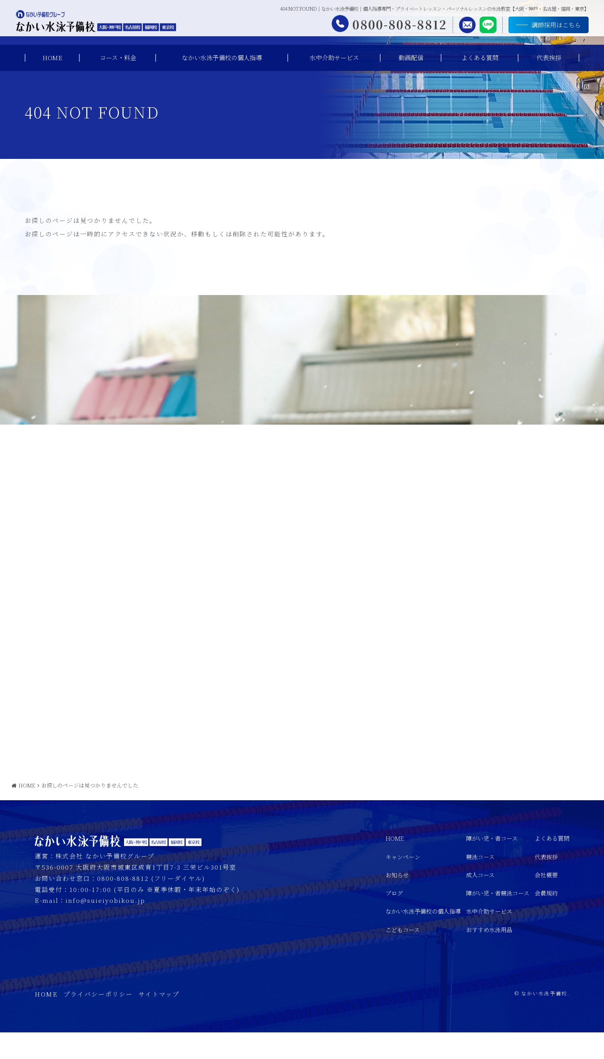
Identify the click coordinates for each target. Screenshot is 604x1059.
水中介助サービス (334, 57)
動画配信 (411, 57)
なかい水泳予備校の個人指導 (222, 57)
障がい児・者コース (492, 865)
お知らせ (397, 901)
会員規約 (546, 920)
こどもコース (403, 956)
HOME (52, 57)
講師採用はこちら (548, 26)
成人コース (480, 901)
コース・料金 (118, 57)
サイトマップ (159, 1020)
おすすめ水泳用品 (489, 956)
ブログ (394, 920)
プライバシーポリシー (98, 1020)
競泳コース (480, 883)
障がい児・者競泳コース (497, 920)
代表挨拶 (549, 57)
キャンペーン (403, 883)
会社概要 (546, 901)
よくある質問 (479, 57)
